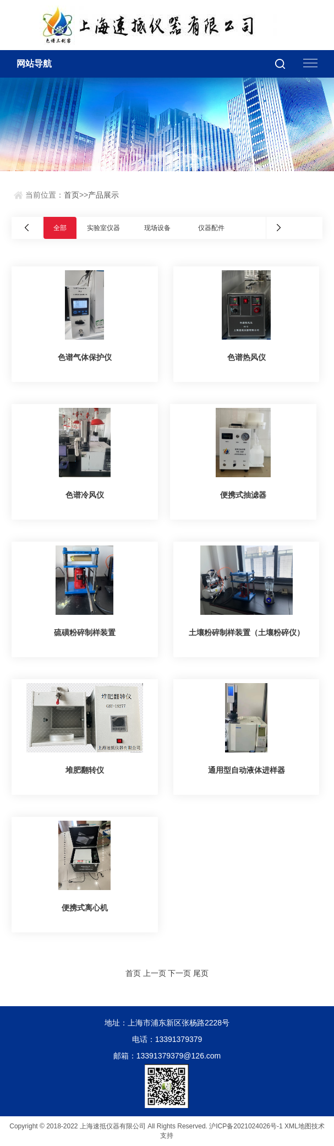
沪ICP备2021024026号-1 (245, 1126)
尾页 (201, 973)
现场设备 (157, 228)
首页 (71, 194)
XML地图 (297, 1126)
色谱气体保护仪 (85, 357)
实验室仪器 (103, 228)
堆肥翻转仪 (84, 770)
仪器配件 (211, 228)
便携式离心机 (85, 907)
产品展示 (103, 194)
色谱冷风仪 (84, 494)
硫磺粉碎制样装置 (85, 632)
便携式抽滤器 (243, 494)
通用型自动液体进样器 (246, 770)
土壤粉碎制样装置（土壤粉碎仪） (246, 632)
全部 (60, 228)
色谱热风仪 (246, 357)
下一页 (179, 973)
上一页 (154, 973)
